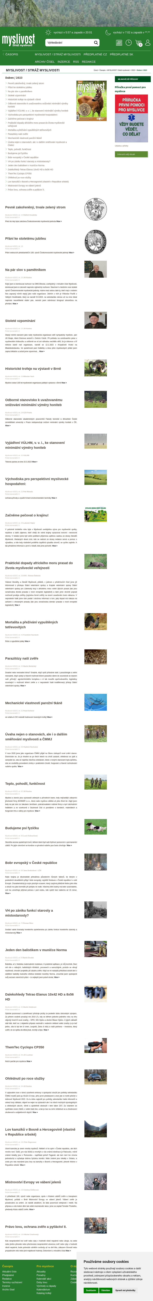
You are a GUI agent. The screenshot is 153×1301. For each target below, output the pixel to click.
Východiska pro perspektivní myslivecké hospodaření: (33, 115)
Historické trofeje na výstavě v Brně (24, 99)
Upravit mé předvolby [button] (125, 1290)
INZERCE (64, 61)
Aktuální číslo (9, 1271)
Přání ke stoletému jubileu (20, 87)
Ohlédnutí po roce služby (19, 177)
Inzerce (6, 1286)
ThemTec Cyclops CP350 (20, 173)
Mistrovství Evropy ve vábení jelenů (24, 185)
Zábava (74, 1279)
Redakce (89, 61)
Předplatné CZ (95, 54)
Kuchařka (76, 1275)
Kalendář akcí (44, 1279)
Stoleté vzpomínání (17, 95)
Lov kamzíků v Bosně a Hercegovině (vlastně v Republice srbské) (38, 181)
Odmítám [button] (105, 1290)
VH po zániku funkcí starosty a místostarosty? (29, 161)
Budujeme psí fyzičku (18, 153)
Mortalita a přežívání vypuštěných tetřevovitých (29, 130)
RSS (76, 61)
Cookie (75, 1282)
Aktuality (41, 1271)
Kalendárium (43, 1289)
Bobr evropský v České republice (23, 157)
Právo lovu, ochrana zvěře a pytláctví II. (26, 189)
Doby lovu (42, 1282)
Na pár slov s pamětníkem (20, 91)
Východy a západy (46, 1286)
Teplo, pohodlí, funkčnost (19, 149)
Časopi (102, 70)
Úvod (96, 70)
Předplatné (8, 1275)
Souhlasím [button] (91, 1290)
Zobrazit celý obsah (126, 154)
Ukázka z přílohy (121, 146)
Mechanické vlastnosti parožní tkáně (25, 138)
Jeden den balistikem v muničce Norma (26, 165)
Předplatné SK (121, 54)
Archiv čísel (45, 61)
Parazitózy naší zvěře (18, 134)
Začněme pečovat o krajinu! (21, 119)
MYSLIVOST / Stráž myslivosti (58, 54)
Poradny (41, 1275)
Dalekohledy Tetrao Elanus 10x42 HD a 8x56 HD (30, 169)
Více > (59, 221)
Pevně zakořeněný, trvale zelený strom (26, 83)
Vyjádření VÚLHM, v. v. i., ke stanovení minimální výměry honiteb (38, 111)
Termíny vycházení (12, 1282)
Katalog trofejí (44, 1293)
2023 (133, 70)
